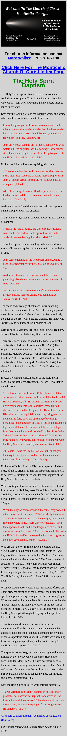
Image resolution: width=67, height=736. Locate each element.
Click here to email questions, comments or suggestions (31, 715)
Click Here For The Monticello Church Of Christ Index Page (33, 69)
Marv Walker (19, 58)
